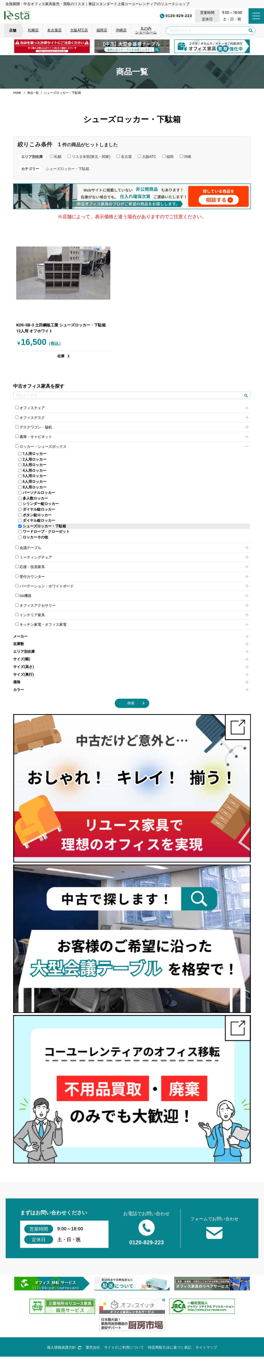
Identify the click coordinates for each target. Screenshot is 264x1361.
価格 (131, 668)
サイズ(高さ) (131, 652)
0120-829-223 (156, 16)
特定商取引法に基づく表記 (169, 1335)
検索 (131, 689)
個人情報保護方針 (64, 1335)
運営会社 (93, 1335)
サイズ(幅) (131, 645)
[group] (52, 46)
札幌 (56, 157)
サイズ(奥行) (131, 660)
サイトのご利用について (124, 1335)
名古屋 (124, 157)
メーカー (131, 622)
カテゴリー (30, 169)
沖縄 (185, 157)
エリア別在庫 (131, 637)
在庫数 (131, 630)
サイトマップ (206, 1335)
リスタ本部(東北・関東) (89, 157)
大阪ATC (147, 157)
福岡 (168, 157)
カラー (131, 675)
